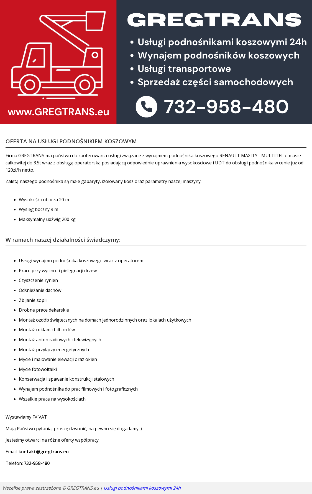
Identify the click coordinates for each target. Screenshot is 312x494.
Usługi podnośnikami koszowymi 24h (142, 488)
